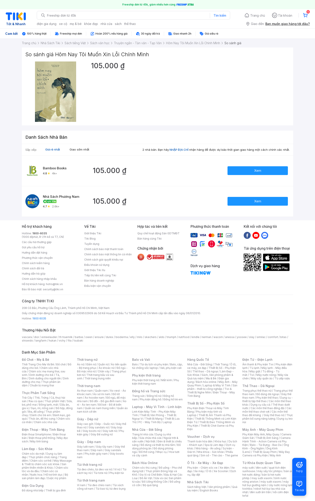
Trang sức (138, 396)
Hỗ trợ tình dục (53, 474)
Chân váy (104, 371)
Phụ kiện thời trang (146, 375)
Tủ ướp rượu (282, 378)
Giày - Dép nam (89, 442)
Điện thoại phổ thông (42, 438)
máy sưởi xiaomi (271, 481)
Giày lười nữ (110, 431)
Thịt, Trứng (41, 397)
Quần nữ (103, 364)
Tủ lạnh (254, 368)
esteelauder (49, 337)
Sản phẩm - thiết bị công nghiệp (212, 387)
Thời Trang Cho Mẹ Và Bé (38, 364)
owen (89, 337)
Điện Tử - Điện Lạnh (257, 359)
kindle (196, 337)
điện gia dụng (46, 24)
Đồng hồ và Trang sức (148, 391)
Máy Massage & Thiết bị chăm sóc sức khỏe (47, 462)
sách (118, 24)
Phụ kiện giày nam (96, 453)
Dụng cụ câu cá (260, 404)
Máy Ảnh (275, 455)
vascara (27, 337)
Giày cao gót (85, 424)
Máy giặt (254, 371)
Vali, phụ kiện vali (171, 368)
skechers (151, 337)
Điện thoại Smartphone (36, 434)
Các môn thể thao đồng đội (267, 408)
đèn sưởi (261, 467)
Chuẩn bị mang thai (42, 385)
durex (109, 337)
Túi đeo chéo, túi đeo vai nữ (94, 469)
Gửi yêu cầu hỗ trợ (33, 247)
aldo (161, 337)
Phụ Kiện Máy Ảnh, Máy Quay (260, 434)
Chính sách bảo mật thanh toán (103, 249)
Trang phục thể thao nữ (256, 390)
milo (139, 337)
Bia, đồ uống (36, 411)
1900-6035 (39, 233)
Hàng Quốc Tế (198, 359)
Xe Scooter (221, 471)
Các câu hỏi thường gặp (37, 242)
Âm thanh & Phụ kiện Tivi (257, 364)
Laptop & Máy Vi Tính (216, 385)
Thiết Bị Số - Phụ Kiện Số (205, 403)
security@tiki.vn (53, 289)
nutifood (183, 337)
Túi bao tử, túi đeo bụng (111, 488)
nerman (206, 337)
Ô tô (209, 471)
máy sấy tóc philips (269, 471)
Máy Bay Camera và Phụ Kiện (266, 453)
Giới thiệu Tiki (92, 233)
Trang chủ (257, 15)
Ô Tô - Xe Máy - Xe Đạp (205, 463)
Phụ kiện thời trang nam (155, 381)
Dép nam (97, 450)
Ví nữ (117, 469)
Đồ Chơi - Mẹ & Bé (35, 359)
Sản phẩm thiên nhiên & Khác (44, 465)
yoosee (242, 337)
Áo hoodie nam (94, 397)
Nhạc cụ (161, 452)
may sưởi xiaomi (262, 478)
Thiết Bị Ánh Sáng (267, 438)
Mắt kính (166, 380)
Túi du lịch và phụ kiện (154, 364)
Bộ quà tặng (150, 485)
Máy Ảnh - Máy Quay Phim (262, 429)
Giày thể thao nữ (274, 415)
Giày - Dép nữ (87, 419)
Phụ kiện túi (116, 473)
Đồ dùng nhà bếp (33, 490)
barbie (79, 337)
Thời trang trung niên (97, 378)
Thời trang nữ (87, 359)
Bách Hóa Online (145, 463)
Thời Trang (221, 364)
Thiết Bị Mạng (154, 418)
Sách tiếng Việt (196, 487)
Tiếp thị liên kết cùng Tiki (100, 275)
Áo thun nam (85, 390)
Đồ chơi (61, 364)
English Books (209, 490)
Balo (135, 364)
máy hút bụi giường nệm (265, 483)
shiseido (27, 340)
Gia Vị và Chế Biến (150, 474)
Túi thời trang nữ (89, 464)
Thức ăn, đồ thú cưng (42, 418)
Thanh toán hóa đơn (199, 441)
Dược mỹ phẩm (56, 478)
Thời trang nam (88, 386)
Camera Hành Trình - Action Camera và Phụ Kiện (266, 441)
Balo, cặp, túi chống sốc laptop (157, 366)
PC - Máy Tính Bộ (149, 422)
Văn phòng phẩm (219, 487)
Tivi (251, 375)
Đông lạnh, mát (48, 404)
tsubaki (78, 340)
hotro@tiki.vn (54, 284)
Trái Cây (27, 397)
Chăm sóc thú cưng (144, 467)
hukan (52, 340)
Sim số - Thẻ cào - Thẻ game (219, 455)
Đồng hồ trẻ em (173, 399)
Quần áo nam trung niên (100, 408)
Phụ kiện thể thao (267, 397)
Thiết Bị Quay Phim (265, 452)
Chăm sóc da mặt (33, 453)
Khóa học (220, 441)
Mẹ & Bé (211, 378)
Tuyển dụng (91, 243)
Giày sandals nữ (99, 427)
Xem (257, 170)
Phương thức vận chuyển (37, 257)
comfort (273, 337)
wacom (218, 337)
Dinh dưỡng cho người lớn (45, 378)
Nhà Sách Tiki (198, 482)
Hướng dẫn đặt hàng (34, 252)
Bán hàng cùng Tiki (149, 238)
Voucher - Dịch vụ (200, 436)
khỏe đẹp (91, 24)
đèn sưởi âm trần (260, 492)
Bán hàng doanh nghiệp (99, 280)
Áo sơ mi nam (101, 394)
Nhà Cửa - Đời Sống (147, 429)
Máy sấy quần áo (262, 378)
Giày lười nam (85, 446)
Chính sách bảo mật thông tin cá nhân (108, 254)
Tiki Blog (90, 238)
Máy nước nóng (266, 375)
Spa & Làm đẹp (214, 445)
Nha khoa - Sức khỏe (210, 452)
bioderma (122, 337)
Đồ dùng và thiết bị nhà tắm (158, 445)
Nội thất (150, 441)
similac (261, 337)
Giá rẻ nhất (52, 149)
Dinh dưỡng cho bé (41, 375)
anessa (229, 337)
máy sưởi (248, 467)
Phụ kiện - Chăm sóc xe (202, 467)
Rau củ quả (36, 401)
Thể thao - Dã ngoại (205, 371)
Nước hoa (36, 474)
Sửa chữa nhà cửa (150, 438)
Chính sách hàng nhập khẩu (39, 278)
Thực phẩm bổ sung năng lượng (267, 416)
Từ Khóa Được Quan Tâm (261, 463)
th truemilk (66, 337)
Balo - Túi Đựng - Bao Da (266, 445)
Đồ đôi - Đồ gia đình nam (105, 401)
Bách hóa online (206, 382)
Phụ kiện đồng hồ (150, 399)
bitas (283, 337)
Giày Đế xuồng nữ (102, 434)
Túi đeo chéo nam (99, 485)
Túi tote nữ (100, 473)
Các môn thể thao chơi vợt (267, 409)
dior (36, 337)
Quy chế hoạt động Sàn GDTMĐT (158, 233)
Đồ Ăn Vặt (146, 478)
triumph (171, 337)
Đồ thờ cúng (146, 452)
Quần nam (101, 390)
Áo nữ (80, 364)
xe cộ (63, 24)
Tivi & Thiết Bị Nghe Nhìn (209, 390)
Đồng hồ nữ (154, 396)
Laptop (167, 422)
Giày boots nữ (91, 431)
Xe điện (224, 467)
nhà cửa (106, 24)
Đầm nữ (91, 364)
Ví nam (81, 485)
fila (70, 340)
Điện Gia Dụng (33, 485)
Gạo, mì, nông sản (42, 408)
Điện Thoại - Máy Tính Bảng (43, 429)
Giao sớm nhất (79, 149)
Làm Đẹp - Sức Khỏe (37, 449)
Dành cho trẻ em (40, 415)
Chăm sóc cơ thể (40, 460)
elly (132, 337)
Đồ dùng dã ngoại (267, 394)
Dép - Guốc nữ (104, 424)
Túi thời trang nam (91, 480)
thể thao (130, 24)
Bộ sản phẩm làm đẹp (45, 476)
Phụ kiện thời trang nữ (145, 380)
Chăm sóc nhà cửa (45, 422)
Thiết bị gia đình (56, 490)
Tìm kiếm (220, 15)
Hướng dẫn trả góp (34, 273)
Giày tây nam (104, 446)
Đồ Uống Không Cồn (155, 481)
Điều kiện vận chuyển (97, 285)
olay (251, 337)
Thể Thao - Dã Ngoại (258, 386)
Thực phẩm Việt (55, 401)
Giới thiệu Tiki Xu (94, 270)
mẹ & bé (76, 24)
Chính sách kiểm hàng (36, 263)
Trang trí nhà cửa (142, 434)
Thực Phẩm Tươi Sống (38, 393)
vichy (62, 340)
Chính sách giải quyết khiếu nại (103, 259)
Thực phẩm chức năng (43, 457)
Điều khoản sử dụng (96, 264)
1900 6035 (39, 318)
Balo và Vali (141, 359)
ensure (99, 337)
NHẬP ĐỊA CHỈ (179, 149)
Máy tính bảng (39, 441)
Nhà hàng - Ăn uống (208, 448)
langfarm (41, 340)
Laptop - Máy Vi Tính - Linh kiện (157, 407)
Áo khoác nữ (106, 368)
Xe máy (199, 471)
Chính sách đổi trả (33, 268)
